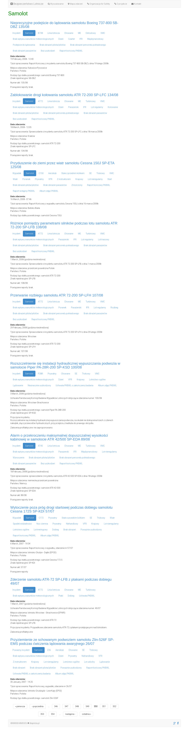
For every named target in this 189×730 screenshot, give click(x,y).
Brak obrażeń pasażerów (24, 51)
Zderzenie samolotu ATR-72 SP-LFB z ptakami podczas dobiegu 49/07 (60, 581)
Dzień (60, 39)
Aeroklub (52, 173)
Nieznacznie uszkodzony (39, 385)
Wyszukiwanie (55, 4)
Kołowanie (113, 107)
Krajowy (79, 179)
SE (90, 173)
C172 (41, 518)
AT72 (40, 101)
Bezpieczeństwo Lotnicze (26, 3)
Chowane (68, 33)
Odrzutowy (91, 33)
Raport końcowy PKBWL (71, 51)
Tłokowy (100, 173)
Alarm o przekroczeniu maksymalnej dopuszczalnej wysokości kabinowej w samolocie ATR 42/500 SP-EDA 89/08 (59, 437)
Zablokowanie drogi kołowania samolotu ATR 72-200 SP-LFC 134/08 (64, 95)
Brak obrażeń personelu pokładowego (88, 45)
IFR (81, 39)
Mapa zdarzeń (75, 4)
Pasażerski (73, 107)
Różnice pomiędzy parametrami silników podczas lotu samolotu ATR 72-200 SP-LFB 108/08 (63, 225)
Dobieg (55, 529)
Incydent (16, 33)
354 (52, 714)
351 (104, 706)
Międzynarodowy (95, 39)
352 (114, 706)
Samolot (29, 33)
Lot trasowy (103, 239)
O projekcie (120, 4)
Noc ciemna (42, 524)
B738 (40, 33)
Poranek (26, 179)
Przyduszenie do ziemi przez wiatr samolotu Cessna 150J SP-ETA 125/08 (62, 165)
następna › (70, 714)
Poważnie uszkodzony (91, 529)
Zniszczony (76, 185)
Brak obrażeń (69, 529)
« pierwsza (20, 706)
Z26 (49, 650)
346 (56, 706)
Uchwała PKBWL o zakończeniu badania (74, 385)
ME (79, 33)
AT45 (40, 446)
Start (109, 179)
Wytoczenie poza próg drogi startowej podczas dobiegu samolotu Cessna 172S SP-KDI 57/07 (61, 509)
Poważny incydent (21, 650)
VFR (50, 179)
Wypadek (17, 173)
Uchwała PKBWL (87, 596)
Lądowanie (18, 385)
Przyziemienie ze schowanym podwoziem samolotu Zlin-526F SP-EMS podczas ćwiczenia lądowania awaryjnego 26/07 (62, 641)
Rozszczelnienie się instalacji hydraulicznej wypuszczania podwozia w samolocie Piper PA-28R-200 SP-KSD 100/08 (65, 365)
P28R (40, 373)
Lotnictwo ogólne (97, 379)
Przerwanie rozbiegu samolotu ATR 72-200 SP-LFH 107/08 (56, 295)
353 (42, 714)
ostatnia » (86, 714)
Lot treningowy (41, 529)
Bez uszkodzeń (48, 51)
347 (66, 706)
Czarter (71, 39)
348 (77, 706)
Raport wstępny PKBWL (24, 191)
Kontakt (136, 4)
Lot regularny (97, 107)
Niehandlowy (72, 524)
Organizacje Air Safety (98, 4)
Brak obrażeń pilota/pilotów (53, 45)
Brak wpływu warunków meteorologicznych (33, 39)
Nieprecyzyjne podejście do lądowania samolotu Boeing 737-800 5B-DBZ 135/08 (64, 25)
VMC (103, 33)
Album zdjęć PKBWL (49, 191)
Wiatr (15, 179)
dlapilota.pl (33, 723)
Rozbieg (114, 307)
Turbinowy (91, 101)
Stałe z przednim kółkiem (72, 173)
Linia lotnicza (54, 33)
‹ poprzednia (37, 706)
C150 (41, 173)
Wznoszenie (18, 457)
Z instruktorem (64, 179)
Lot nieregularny (95, 179)
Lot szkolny (89, 662)
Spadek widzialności (22, 524)
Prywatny (39, 179)
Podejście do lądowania (24, 45)
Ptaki (60, 596)
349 (87, 706)
